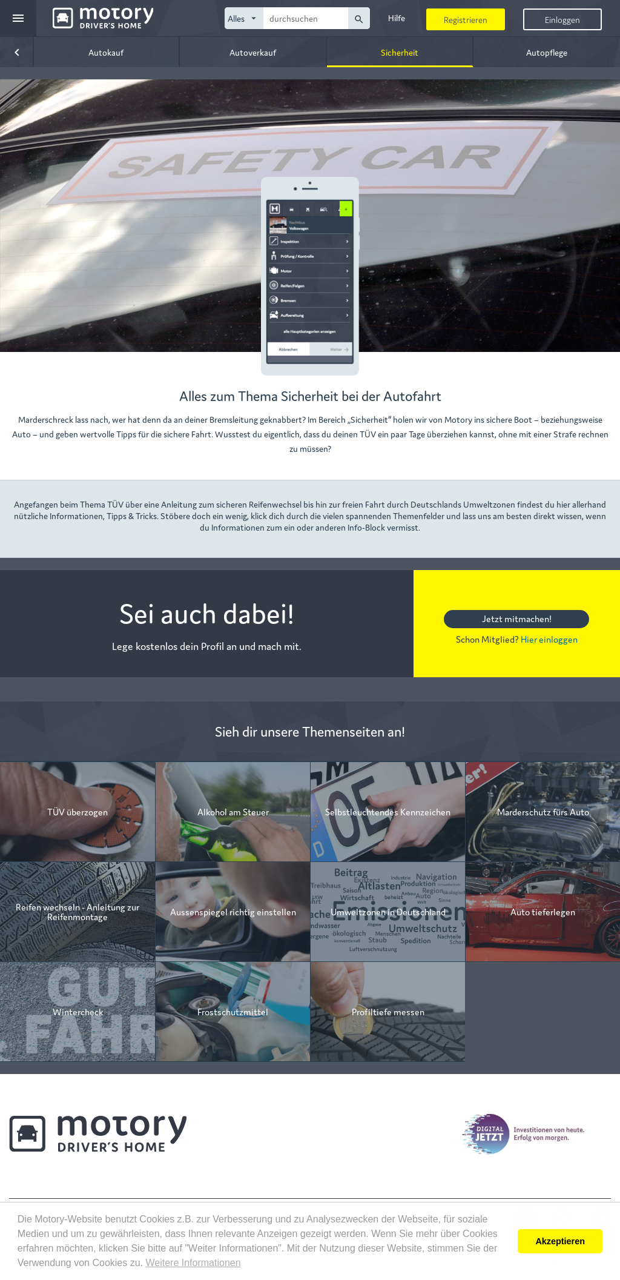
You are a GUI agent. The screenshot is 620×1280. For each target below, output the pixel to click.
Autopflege (546, 52)
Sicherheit (399, 52)
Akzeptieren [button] (560, 1241)
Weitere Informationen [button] (192, 1263)
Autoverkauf (252, 52)
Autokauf (106, 52)
